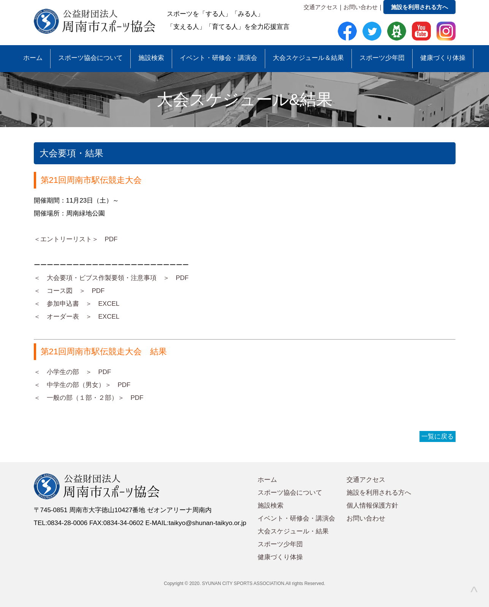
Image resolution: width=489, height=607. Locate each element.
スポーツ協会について (90, 57)
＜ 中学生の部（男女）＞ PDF (82, 384)
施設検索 (151, 57)
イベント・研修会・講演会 (218, 57)
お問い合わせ (360, 7)
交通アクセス (321, 7)
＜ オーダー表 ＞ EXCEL (77, 316)
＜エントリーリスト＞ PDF (76, 239)
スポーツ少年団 (382, 57)
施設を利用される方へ (419, 7)
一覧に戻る (437, 436)
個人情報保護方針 (372, 505)
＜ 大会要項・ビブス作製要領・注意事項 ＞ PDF (111, 277)
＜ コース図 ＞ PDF (69, 290)
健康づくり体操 (442, 57)
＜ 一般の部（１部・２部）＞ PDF (89, 397)
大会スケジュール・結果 (293, 531)
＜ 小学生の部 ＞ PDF (72, 372)
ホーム (33, 57)
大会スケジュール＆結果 (308, 57)
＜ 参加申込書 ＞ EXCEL (77, 303)
